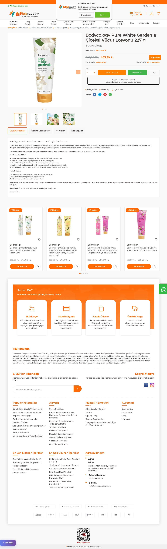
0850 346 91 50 (96, 478)
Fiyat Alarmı (117, 90)
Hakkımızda (143, 23)
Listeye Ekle (91, 90)
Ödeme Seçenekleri (40, 131)
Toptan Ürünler (120, 23)
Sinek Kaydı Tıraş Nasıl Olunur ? (64, 465)
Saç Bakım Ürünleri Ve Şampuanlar (29, 426)
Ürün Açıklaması (17, 131)
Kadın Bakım (40, 23)
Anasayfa (11, 28)
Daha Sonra (86, 15)
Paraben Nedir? (20, 466)
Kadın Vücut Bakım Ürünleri (41, 28)
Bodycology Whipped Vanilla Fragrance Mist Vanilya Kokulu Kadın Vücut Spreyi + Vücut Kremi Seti (63, 251)
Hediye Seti (106, 23)
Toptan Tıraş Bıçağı (22, 416)
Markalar (126, 419)
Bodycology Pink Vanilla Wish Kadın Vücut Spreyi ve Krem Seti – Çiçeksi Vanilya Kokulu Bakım (103, 250)
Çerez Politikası (56, 409)
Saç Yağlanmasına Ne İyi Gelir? (27, 459)
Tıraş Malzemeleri (21, 432)
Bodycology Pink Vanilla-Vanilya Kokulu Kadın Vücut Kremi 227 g (142, 249)
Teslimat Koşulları (57, 427)
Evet (102, 15)
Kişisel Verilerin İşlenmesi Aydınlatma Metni (61, 422)
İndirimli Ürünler (13, 23)
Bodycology (94, 45)
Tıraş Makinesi (19, 429)
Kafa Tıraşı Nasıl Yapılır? (60, 472)
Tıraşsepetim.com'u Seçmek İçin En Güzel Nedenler (101, 423)
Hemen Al (137, 72)
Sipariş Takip (92, 416)
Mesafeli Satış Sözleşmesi (61, 434)
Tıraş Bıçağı (27, 23)
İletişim (156, 23)
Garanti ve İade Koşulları (60, 437)
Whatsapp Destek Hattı (18, 6)
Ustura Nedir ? (19, 472)
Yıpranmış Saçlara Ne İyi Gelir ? (27, 462)
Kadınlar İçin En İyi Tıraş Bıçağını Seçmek (64, 460)
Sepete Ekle (112, 72)
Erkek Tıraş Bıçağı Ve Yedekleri (27, 409)
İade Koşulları (77, 131)
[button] (42, 109)
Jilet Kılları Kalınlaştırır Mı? (61, 487)
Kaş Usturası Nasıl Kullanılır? (62, 468)
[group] (45, 70)
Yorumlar (60, 131)
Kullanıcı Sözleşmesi (58, 430)
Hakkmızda (127, 412)
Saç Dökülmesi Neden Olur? (26, 469)
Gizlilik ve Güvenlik (58, 441)
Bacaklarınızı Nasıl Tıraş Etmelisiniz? (60, 482)
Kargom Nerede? (151, 6)
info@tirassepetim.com (100, 486)
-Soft (68, 546)
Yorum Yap (104, 90)
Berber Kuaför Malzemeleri (88, 23)
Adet (87, 68)
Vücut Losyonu (61, 28)
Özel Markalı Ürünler (59, 444)
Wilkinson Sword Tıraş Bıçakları (27, 436)
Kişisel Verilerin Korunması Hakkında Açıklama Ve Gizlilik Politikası (63, 415)
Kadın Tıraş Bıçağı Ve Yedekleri (27, 412)
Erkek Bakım (53, 23)
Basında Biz (127, 409)
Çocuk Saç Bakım (68, 23)
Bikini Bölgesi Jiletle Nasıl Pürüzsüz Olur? (61, 476)
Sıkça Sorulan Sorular (95, 409)
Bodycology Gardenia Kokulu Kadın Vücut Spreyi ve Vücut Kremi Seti (23, 250)
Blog (132, 23)
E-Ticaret (75, 546)
